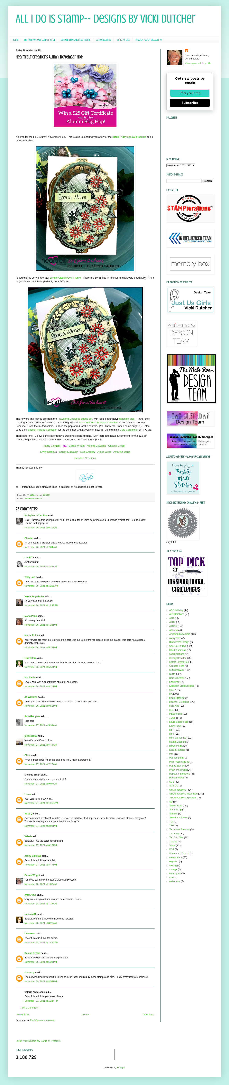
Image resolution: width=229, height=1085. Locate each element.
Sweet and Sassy (178, 817)
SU (171, 801)
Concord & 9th (176, 666)
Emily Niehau (47, 451)
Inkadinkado (175, 714)
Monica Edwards (96, 445)
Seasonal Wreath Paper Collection (98, 422)
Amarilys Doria (121, 451)
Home (15, 39)
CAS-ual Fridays (177, 646)
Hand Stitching (177, 698)
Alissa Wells (104, 451)
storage (173, 869)
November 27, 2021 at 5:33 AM (40, 725)
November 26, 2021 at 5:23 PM (40, 647)
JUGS (172, 717)
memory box (175, 857)
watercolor (174, 881)
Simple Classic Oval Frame (65, 277)
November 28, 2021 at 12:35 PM (41, 942)
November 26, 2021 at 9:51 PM (40, 705)
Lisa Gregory (87, 451)
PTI (171, 753)
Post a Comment (29, 1007)
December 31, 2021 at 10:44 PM (41, 1001)
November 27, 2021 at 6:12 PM (40, 845)
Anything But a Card (179, 634)
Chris (27, 755)
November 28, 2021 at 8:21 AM (40, 923)
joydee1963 (30, 736)
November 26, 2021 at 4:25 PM (40, 624)
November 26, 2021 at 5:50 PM (40, 667)
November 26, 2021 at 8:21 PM (40, 686)
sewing (173, 865)
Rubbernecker (176, 777)
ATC (171, 618)
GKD (171, 690)
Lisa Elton (30, 658)
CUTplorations (176, 654)
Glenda (28, 538)
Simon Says (175, 805)
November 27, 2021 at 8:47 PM (40, 864)
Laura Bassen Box (178, 722)
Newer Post (23, 1014)
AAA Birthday (176, 610)
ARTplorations (176, 614)
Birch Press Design (179, 642)
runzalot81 (30, 914)
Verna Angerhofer (34, 596)
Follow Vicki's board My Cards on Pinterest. (38, 1041)
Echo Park (174, 682)
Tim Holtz (174, 833)
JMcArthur (30, 894)
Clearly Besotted (178, 658)
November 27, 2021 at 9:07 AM (40, 783)
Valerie (28, 836)
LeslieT (28, 557)
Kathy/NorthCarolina (35, 515)
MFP (171, 730)
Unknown (29, 933)
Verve (172, 845)
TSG (171, 825)
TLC (171, 821)
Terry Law (29, 577)
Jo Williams (30, 697)
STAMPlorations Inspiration (183, 793)
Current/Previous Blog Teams (75, 39)
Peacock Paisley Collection (41, 429)
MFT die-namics (177, 737)
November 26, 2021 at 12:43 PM (41, 605)
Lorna (27, 794)
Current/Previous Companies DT (39, 39)
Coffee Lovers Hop (179, 662)
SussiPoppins (32, 716)
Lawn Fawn (175, 725)
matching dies (126, 418)
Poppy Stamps (177, 765)
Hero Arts (174, 705)
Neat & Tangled (177, 750)
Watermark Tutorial (179, 853)
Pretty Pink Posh (178, 769)
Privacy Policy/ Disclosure (148, 39)
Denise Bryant (32, 953)
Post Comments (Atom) (42, 1020)
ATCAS (173, 626)
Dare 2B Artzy (176, 678)
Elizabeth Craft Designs (181, 686)
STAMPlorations (177, 789)
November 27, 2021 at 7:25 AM (40, 764)
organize (173, 861)
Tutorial (173, 841)
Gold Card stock (129, 429)
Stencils (173, 813)
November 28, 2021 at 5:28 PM (40, 962)
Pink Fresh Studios (179, 761)
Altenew (173, 630)
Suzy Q (28, 813)
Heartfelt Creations (85, 458)
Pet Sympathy (176, 757)
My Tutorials (123, 39)
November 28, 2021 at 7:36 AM (40, 903)
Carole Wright (77, 445)
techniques (175, 873)
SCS (171, 781)
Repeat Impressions (179, 773)
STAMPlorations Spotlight (182, 797)
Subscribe (189, 103)
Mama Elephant (177, 741)
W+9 (171, 849)
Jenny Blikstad (32, 856)
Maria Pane (30, 616)
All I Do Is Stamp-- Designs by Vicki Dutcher (106, 18)
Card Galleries (103, 39)
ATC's (172, 622)
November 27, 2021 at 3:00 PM (40, 826)
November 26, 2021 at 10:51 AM (41, 586)
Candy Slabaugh (68, 451)
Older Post (148, 1014)
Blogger (121, 1067)
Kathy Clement (51, 445)
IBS (171, 710)
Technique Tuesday (179, 829)
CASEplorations (177, 650)
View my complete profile (198, 63)
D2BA (172, 674)
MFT (171, 733)
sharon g (29, 972)
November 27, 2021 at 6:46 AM (40, 744)
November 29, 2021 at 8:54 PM (40, 981)
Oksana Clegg (116, 445)
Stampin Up (175, 809)
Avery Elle (174, 638)
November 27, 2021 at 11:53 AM (41, 803)
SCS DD (173, 785)
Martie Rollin (31, 635)
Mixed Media (176, 745)
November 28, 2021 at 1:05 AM (40, 884)
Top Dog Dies (176, 837)
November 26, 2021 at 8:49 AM (40, 566)
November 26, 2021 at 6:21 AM (40, 527)
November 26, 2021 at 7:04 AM (40, 547)
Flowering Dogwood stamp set (75, 418)
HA (171, 694)
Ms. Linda (29, 677)
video (172, 877)
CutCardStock (176, 670)
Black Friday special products (129, 136)
